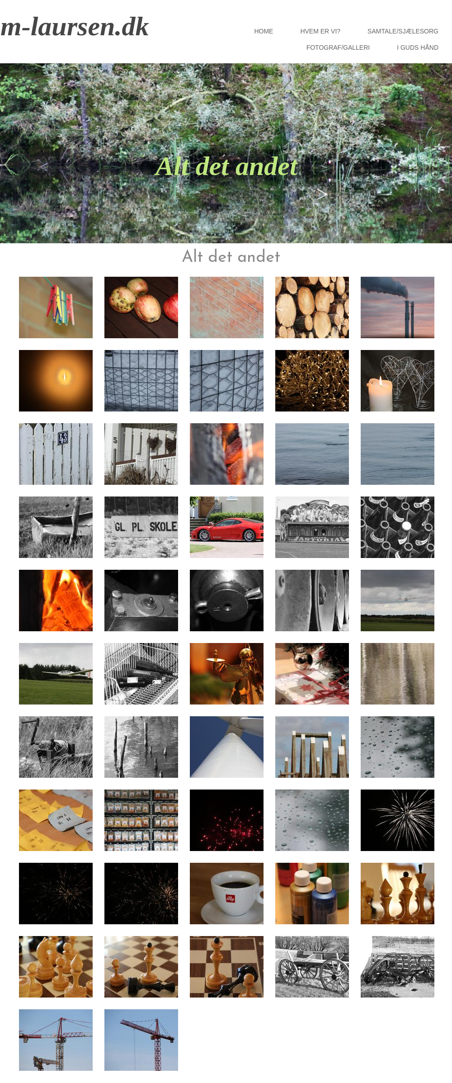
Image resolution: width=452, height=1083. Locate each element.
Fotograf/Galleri (338, 47)
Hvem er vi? (320, 31)
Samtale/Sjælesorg (402, 31)
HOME (263, 31)
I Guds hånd (417, 47)
